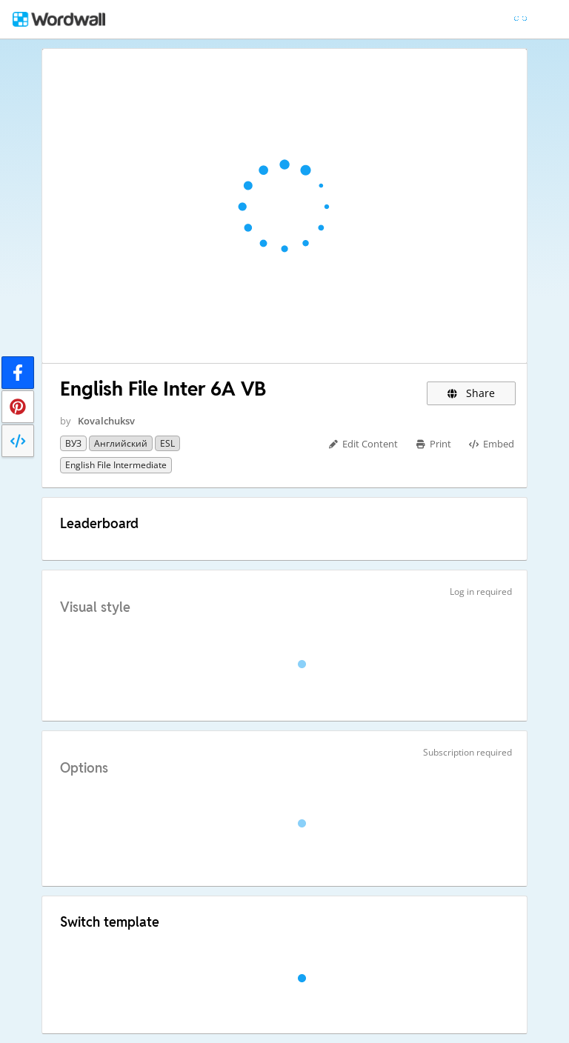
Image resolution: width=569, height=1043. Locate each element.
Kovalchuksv (106, 420)
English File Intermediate (116, 465)
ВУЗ (73, 443)
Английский (120, 443)
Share (471, 393)
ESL (167, 443)
